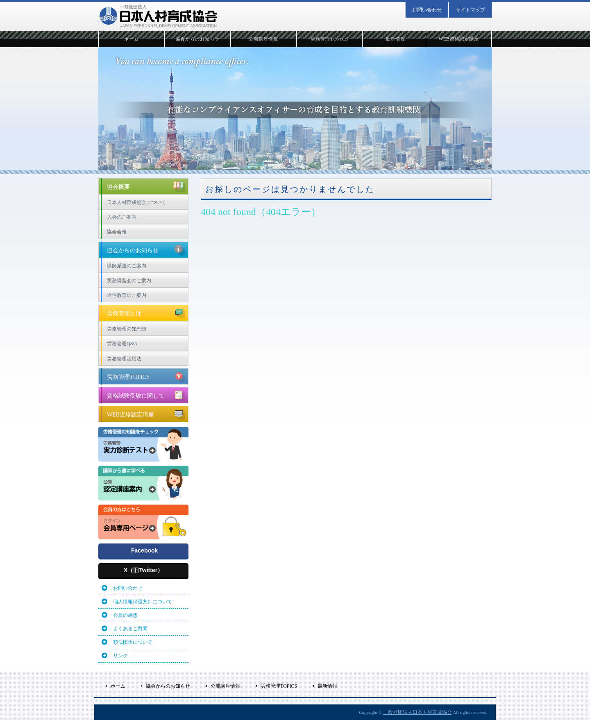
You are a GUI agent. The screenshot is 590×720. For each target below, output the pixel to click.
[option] (295, 107)
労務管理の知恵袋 (126, 329)
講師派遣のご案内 (126, 266)
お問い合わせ (427, 10)
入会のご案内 (121, 217)
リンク (120, 656)
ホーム (131, 38)
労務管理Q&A (122, 343)
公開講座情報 (264, 38)
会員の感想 (125, 615)
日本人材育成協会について (136, 202)
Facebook (144, 550)
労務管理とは (146, 312)
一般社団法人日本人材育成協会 (417, 712)
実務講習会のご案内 (129, 280)
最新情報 (395, 38)
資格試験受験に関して (146, 395)
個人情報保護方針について (142, 602)
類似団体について (132, 642)
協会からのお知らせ (197, 38)
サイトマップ (470, 10)
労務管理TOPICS (330, 38)
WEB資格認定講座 (458, 39)
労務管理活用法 (124, 359)
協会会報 (117, 232)
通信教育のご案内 (126, 295)
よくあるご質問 (130, 629)
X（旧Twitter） (143, 570)
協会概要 (146, 186)
